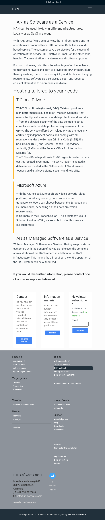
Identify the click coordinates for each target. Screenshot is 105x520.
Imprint (57, 463)
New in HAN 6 (19, 361)
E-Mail (75, 320)
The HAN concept (62, 364)
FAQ (56, 423)
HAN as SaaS (60, 368)
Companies (18, 386)
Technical (17, 416)
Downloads (59, 426)
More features (19, 364)
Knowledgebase (61, 419)
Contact (57, 444)
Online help (59, 429)
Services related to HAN (23, 404)
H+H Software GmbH (52, 2)
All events (58, 408)
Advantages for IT (62, 361)
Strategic (17, 419)
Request (52, 333)
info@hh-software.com (29, 496)
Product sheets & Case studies (67, 383)
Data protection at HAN (64, 375)
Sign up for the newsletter (65, 448)
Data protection (61, 460)
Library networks (61, 371)
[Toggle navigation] (90, 9)
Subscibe (80, 331)
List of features (19, 368)
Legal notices (60, 456)
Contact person (24, 340)
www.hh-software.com (25, 502)
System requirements (22, 371)
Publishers (17, 389)
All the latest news (62, 404)
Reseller (16, 428)
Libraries (16, 383)
